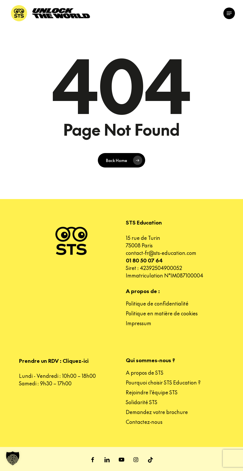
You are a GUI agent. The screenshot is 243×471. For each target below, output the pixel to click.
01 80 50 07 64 (144, 260)
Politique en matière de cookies (162, 313)
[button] (229, 13)
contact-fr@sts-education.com (161, 252)
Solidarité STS (141, 402)
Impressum (138, 323)
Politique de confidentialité (157, 303)
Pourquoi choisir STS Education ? (163, 382)
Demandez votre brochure (157, 411)
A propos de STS (144, 372)
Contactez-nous (144, 421)
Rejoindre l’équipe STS (151, 392)
